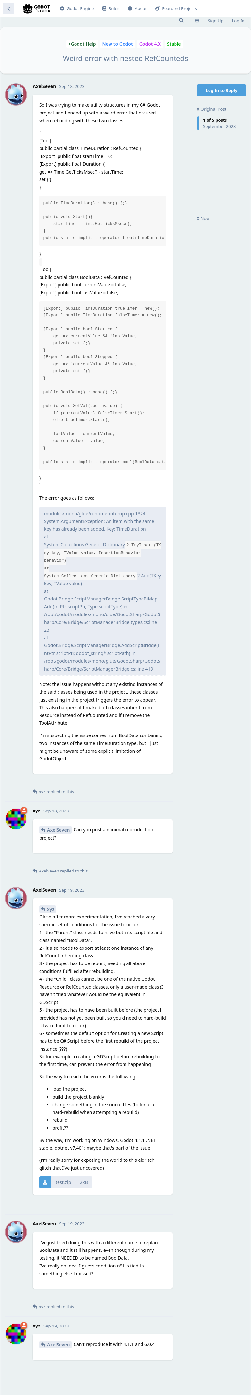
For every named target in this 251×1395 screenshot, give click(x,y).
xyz (50, 909)
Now (203, 218)
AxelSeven (58, 830)
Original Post (211, 109)
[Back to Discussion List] (8, 8)
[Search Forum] (181, 20)
